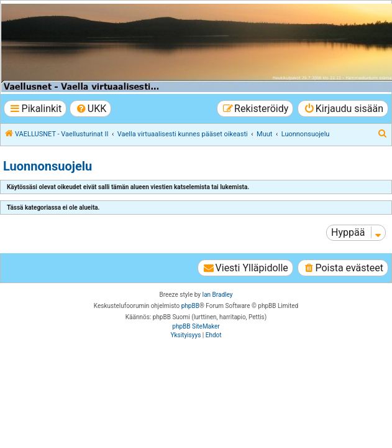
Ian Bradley (217, 294)
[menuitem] (90, 108)
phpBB (190, 305)
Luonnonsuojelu (47, 166)
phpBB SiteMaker (195, 326)
